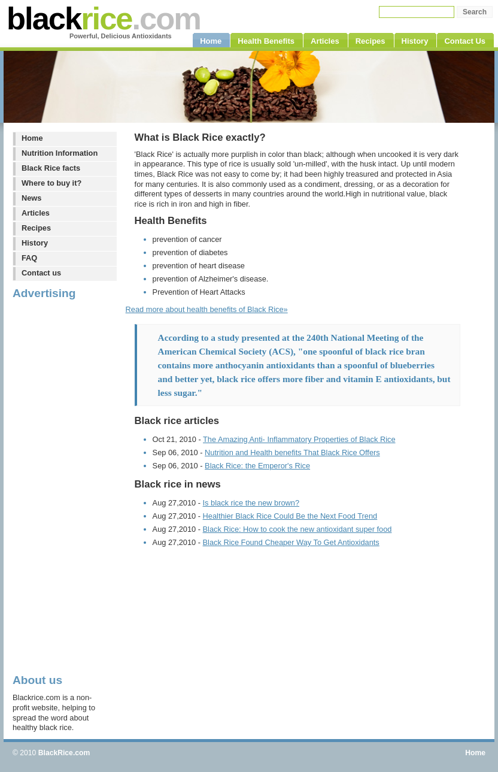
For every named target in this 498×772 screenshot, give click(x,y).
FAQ (29, 257)
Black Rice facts (51, 168)
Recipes (36, 227)
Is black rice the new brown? (251, 502)
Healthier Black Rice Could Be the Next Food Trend (290, 515)
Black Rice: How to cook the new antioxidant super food (297, 529)
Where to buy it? (51, 182)
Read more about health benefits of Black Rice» (207, 309)
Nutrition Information (60, 153)
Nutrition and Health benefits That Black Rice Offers (292, 452)
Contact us (41, 272)
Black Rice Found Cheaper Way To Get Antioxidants (291, 542)
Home (32, 138)
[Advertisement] (60, 485)
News (31, 197)
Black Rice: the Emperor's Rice (257, 465)
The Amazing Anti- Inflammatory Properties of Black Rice (299, 439)
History (35, 242)
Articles (36, 212)
